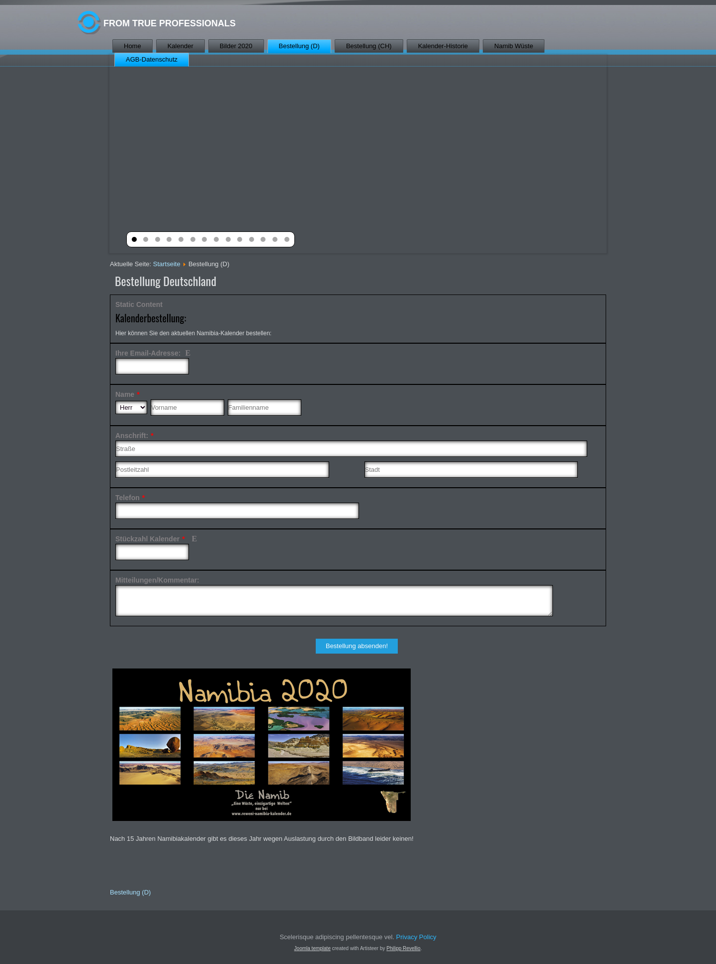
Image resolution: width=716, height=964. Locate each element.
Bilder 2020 (236, 46)
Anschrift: (134, 436)
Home (132, 46)
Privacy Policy (416, 937)
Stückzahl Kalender (157, 539)
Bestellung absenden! (357, 646)
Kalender (180, 46)
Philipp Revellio (403, 948)
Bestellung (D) (299, 46)
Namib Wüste (513, 46)
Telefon (130, 498)
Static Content (139, 304)
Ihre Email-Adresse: (153, 353)
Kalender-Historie (443, 46)
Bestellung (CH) (369, 46)
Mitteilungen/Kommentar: (157, 580)
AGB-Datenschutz (152, 59)
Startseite (166, 264)
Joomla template (312, 948)
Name (127, 394)
